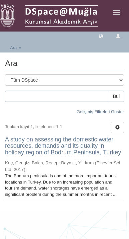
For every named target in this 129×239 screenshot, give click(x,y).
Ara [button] (15, 47)
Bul (116, 96)
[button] (101, 35)
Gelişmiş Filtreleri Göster (100, 111)
